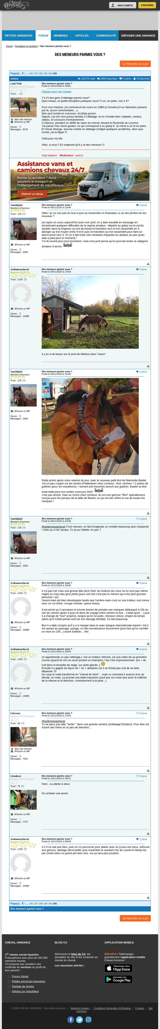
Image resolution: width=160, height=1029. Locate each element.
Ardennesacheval (19, 269)
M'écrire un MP (22, 122)
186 (31, 73)
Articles (82, 35)
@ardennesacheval (53, 526)
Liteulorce (15, 776)
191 (55, 73)
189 (45, 73)
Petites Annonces (18, 35)
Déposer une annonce (138, 35)
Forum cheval (20, 976)
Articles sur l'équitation (25, 991)
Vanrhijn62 (16, 205)
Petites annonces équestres (28, 981)
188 (41, 73)
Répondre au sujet (135, 63)
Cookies (139, 1008)
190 (50, 73)
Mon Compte (125, 5)
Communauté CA (106, 37)
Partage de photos (23, 986)
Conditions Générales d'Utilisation (112, 1008)
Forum (43, 35)
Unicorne (15, 713)
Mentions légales (80, 1008)
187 (36, 73)
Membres (61, 35)
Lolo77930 (15, 83)
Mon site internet (21, 119)
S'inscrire (147, 5)
